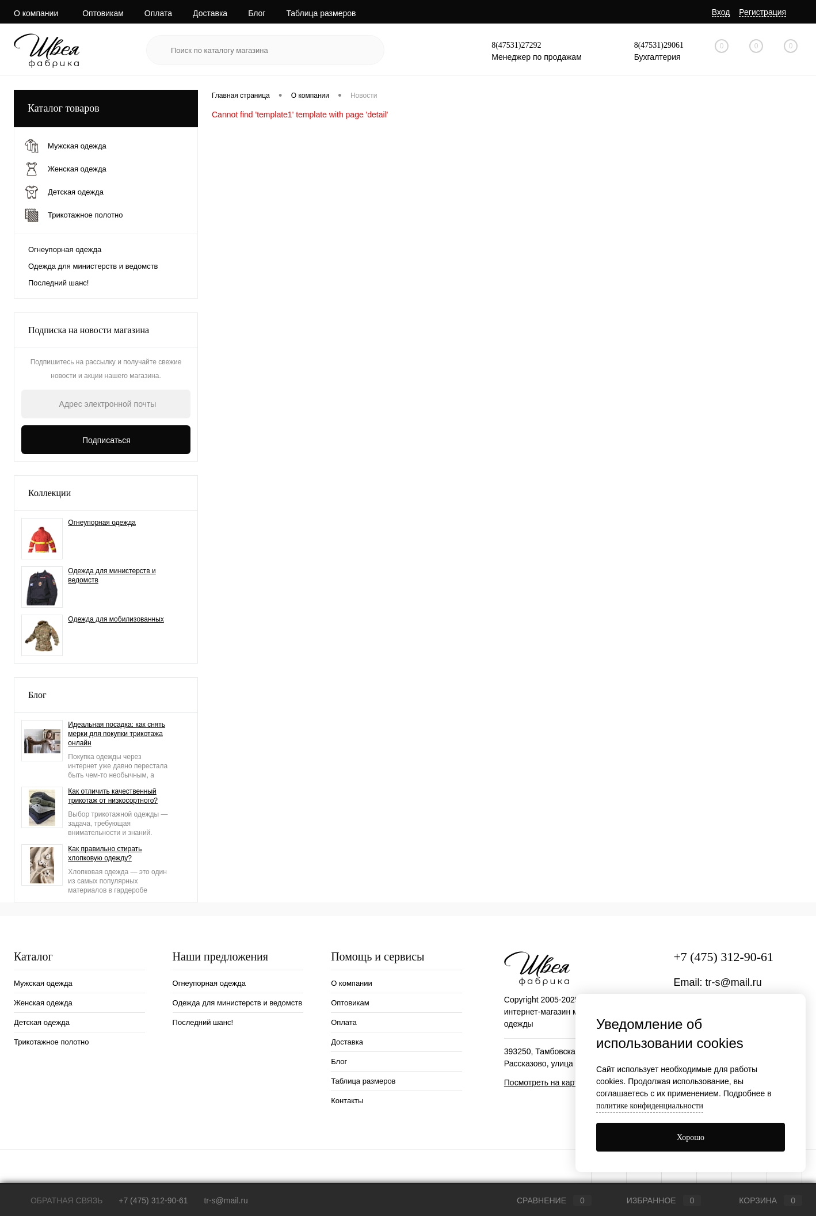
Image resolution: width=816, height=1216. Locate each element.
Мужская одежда (43, 983)
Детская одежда (42, 1022)
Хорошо (690, 1137)
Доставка (210, 13)
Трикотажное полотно (51, 1042)
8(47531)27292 (516, 45)
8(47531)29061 (659, 45)
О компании (36, 13)
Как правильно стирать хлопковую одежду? (105, 853)
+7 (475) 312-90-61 (723, 957)
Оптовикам (103, 13)
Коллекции (49, 493)
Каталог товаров (106, 108)
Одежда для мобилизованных (116, 619)
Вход (721, 12)
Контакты (347, 1100)
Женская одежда (43, 1002)
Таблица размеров (321, 13)
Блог (256, 13)
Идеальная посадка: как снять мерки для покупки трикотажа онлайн (116, 734)
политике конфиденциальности (649, 1105)
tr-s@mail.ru (733, 982)
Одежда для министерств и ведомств (93, 266)
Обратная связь (58, 1200)
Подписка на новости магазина (88, 330)
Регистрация (762, 12)
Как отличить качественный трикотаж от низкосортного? (113, 796)
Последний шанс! (58, 283)
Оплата (158, 13)
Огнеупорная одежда (64, 249)
